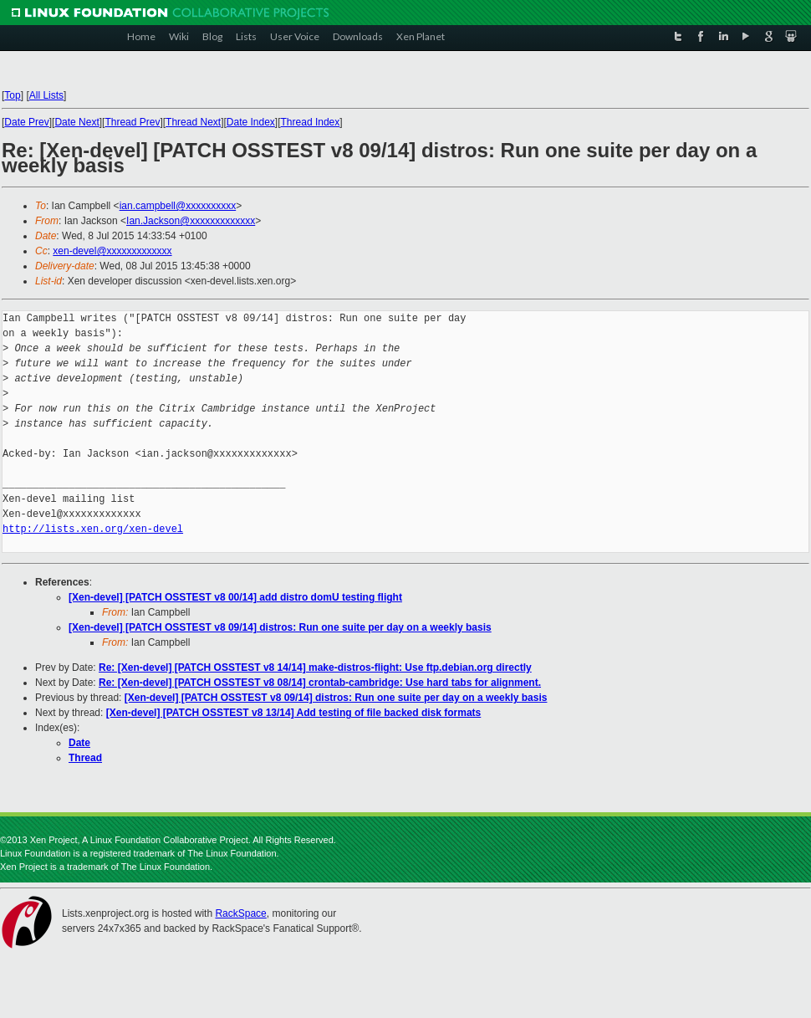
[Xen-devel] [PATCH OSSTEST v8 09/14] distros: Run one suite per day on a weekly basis (280, 627)
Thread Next (193, 122)
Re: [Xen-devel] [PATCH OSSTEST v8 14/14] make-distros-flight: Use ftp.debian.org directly (315, 667)
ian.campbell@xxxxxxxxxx (178, 206)
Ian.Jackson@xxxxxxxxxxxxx (190, 221)
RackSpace (240, 913)
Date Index (251, 122)
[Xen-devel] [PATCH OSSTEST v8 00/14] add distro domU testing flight (235, 597)
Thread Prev (132, 122)
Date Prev (26, 122)
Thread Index (310, 122)
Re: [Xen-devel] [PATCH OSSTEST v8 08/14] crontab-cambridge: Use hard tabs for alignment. (320, 682)
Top (12, 95)
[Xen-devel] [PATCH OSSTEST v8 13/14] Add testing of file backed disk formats (294, 713)
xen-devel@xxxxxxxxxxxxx (112, 251)
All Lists (46, 95)
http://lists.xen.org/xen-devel (93, 529)
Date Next (76, 122)
